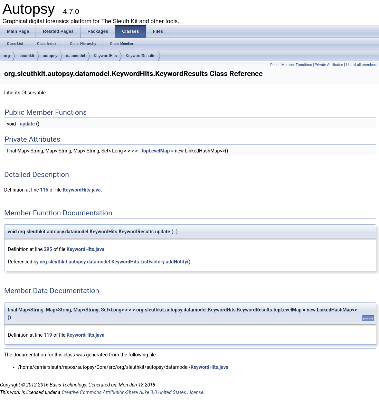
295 (48, 249)
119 (48, 335)
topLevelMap (156, 150)
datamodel (75, 56)
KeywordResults (140, 56)
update (27, 124)
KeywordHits (105, 56)
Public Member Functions (291, 65)
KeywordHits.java (82, 190)
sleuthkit (26, 56)
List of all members (361, 65)
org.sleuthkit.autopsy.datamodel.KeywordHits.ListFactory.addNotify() (115, 261)
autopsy (50, 56)
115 (44, 190)
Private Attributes (329, 65)
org (7, 56)
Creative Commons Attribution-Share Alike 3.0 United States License (132, 392)
